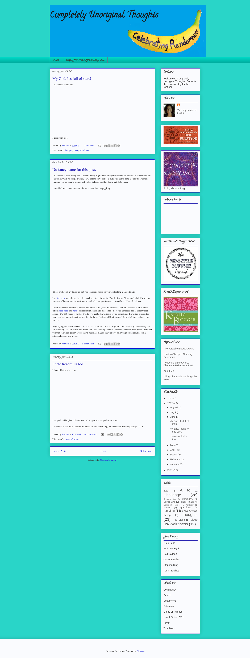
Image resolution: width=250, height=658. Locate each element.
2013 (170, 398)
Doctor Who (169, 502)
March (174, 454)
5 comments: (88, 343)
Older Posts (146, 451)
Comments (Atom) (108, 460)
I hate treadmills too (67, 364)
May (172, 445)
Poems (167, 507)
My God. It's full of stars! (71, 78)
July (172, 412)
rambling (169, 510)
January (175, 464)
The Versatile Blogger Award (179, 348)
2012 (170, 403)
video (75, 150)
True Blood (178, 519)
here (61, 310)
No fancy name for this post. (74, 169)
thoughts (68, 150)
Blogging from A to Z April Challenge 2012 (85, 60)
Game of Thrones (172, 505)
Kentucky (190, 505)
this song (61, 298)
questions (185, 507)
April (173, 449)
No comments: (90, 434)
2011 (170, 470)
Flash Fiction (187, 501)
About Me (169, 371)
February (175, 459)
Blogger (140, 651)
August (174, 407)
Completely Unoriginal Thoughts (104, 16)
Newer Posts (59, 451)
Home (56, 60)
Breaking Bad (170, 499)
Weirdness (84, 150)
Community (187, 499)
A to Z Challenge (181, 492)
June (173, 417)
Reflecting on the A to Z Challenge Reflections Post (178, 364)
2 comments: (88, 145)
